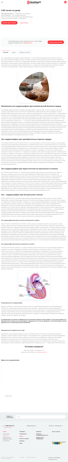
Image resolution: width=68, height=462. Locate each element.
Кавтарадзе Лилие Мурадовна (17, 379)
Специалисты (23, 434)
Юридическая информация (40, 438)
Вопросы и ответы (24, 52)
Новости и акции (24, 438)
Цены (13, 52)
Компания (22, 431)
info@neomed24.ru (42, 352)
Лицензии (22, 457)
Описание (5, 52)
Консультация (6, 434)
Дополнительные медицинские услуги (7, 438)
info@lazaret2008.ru (31, 425)
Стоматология (6, 440)
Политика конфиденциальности (42, 434)
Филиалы (22, 441)
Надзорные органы (31, 457)
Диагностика (6, 435)
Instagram (57, 435)
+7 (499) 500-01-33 (9, 426)
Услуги (4, 431)
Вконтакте (53, 435)
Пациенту (38, 431)
